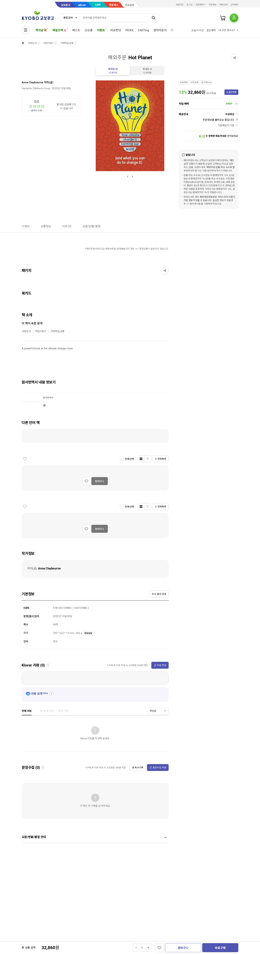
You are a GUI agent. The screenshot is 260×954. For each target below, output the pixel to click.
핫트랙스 (113, 5)
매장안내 (224, 4)
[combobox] (69, 17)
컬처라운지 (160, 30)
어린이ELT (48, 43)
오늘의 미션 (197, 30)
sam (98, 4)
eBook (82, 5)
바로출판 (129, 5)
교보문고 (65, 5)
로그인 (189, 4)
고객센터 (234, 4)
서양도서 (32, 43)
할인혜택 (211, 30)
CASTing (143, 30)
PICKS (129, 30)
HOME (23, 43)
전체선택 (129, 459)
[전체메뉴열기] (26, 30)
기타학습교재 (66, 43)
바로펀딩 (115, 30)
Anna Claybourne (32, 82)
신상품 (88, 30)
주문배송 (212, 4)
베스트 (76, 30)
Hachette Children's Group (36, 88)
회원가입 (180, 4)
